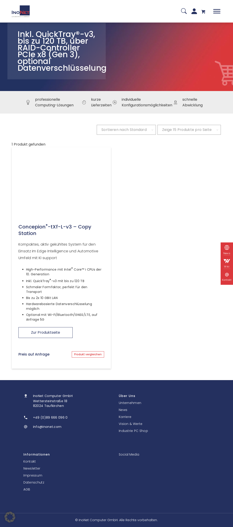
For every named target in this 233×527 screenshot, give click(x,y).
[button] (10, 517)
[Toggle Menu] (216, 11)
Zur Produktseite (45, 332)
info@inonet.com (47, 426)
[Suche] (184, 11)
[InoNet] (21, 11)
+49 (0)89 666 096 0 (50, 417)
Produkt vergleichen (88, 354)
